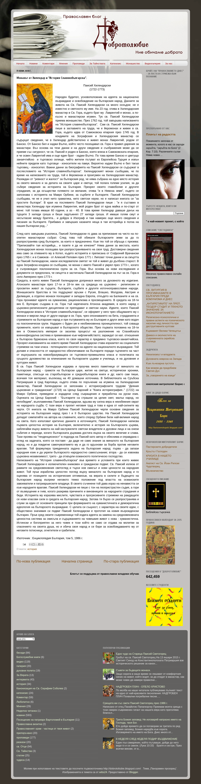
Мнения (63, 63)
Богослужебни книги (28, 657)
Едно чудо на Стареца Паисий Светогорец (141, 653)
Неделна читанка (26, 710)
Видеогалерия (152, 63)
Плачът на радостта (160, 134)
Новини (33, 63)
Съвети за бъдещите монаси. (133, 670)
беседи (20, 652)
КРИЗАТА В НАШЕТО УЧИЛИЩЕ (158, 457)
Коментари (48, 63)
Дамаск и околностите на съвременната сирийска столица (161, 338)
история (32, 549)
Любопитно (23, 701)
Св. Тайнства (24, 751)
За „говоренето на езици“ (161, 375)
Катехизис (115, 63)
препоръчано (24, 733)
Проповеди (79, 63)
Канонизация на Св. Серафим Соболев (39, 688)
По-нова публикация (33, 561)
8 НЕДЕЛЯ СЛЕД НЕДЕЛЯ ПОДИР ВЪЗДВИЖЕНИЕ (146, 739)
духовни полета (25, 670)
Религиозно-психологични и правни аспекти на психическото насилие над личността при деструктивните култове (165, 322)
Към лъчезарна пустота (160, 363)
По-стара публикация (121, 561)
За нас (168, 63)
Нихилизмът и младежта (160, 354)
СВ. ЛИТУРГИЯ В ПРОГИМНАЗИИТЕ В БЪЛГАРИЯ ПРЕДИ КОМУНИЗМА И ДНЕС (159, 294)
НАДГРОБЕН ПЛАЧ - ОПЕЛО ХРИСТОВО (140, 686)
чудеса (20, 759)
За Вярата (22, 675)
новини (20, 715)
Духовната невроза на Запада (164, 358)
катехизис (22, 692)
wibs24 (103, 772)
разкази (21, 742)
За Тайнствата (97, 63)
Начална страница (77, 561)
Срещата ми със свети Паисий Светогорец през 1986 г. (135, 703)
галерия (21, 666)
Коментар (22, 697)
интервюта (22, 679)
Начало (20, 63)
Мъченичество (154, 470)
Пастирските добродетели (161, 446)
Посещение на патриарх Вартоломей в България (45, 719)
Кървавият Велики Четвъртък (163, 330)
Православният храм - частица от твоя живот (43, 728)
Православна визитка (29, 724)
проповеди (22, 737)
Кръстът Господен (156, 451)
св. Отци (21, 746)
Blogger (133, 772)
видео (20, 661)
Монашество (133, 63)
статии (20, 755)
